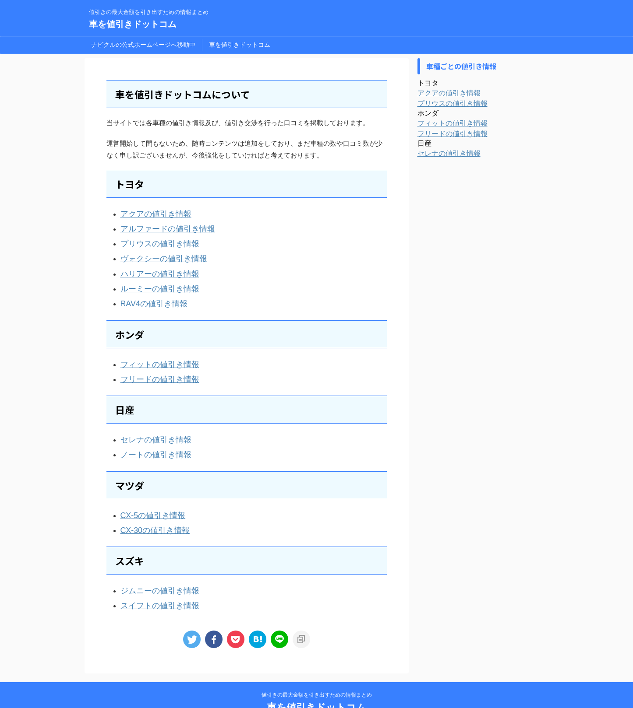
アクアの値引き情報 (150, 213)
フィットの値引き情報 (153, 350)
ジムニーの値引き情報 (153, 565)
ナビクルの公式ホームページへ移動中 (143, 44)
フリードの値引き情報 (153, 363)
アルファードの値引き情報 (159, 226)
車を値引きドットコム (133, 24)
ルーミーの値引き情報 (153, 278)
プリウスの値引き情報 (153, 239)
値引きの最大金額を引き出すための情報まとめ (317, 667)
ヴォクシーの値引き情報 (156, 252)
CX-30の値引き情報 (149, 507)
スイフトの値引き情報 (153, 578)
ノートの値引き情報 (150, 435)
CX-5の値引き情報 (147, 494)
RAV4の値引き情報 (148, 291)
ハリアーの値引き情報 (153, 265)
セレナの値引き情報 (150, 422)
